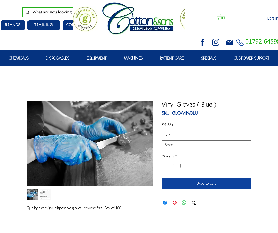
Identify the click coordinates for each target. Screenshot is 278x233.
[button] (224, 17)
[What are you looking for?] (59, 12)
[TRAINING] (43, 25)
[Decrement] (165, 165)
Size (166, 135)
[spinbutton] (173, 165)
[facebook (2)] (202, 42)
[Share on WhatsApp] (184, 203)
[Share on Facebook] (165, 203)
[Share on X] (194, 203)
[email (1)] (229, 42)
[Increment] (181, 165)
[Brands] (13, 25)
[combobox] (206, 145)
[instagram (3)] (215, 42)
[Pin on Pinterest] (175, 203)
